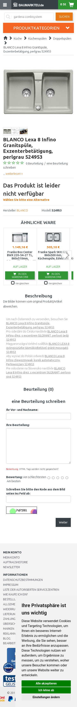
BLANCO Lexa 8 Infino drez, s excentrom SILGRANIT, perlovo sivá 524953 (38, 372)
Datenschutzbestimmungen (23, 579)
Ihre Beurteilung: (18, 425)
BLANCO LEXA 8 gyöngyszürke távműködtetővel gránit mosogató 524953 (37, 348)
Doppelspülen (62, 38)
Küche (18, 38)
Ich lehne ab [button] (46, 690)
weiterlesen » (14, 173)
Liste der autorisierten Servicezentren (31, 589)
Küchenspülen (37, 38)
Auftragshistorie (15, 562)
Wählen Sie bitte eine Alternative (38, 191)
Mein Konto (11, 557)
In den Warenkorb (20, 275)
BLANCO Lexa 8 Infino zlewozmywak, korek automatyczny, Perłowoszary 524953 (35, 360)
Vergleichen (20, 283)
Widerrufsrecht (14, 609)
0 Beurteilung (34, 163)
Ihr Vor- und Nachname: (22, 409)
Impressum (10, 584)
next (67, 255)
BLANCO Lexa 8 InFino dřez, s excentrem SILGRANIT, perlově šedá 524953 (37, 335)
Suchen (64, 16)
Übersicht (10, 623)
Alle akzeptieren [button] (46, 683)
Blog (6, 638)
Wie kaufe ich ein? (15, 594)
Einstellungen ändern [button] (46, 697)
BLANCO (22, 210)
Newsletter (11, 567)
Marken (8, 628)
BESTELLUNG (11, 599)
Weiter (63, 522)
